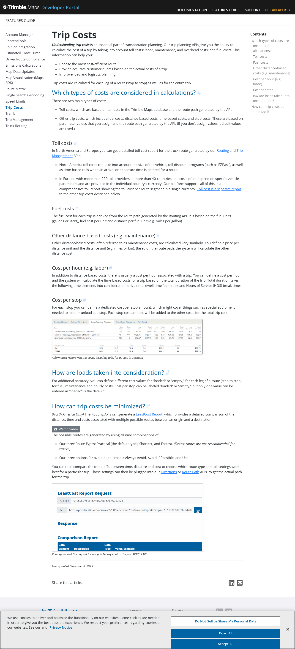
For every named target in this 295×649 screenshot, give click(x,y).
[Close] (288, 629)
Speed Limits (15, 101)
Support (252, 10)
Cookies (177, 610)
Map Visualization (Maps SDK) (24, 80)
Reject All (225, 633)
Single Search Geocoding (24, 95)
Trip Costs (14, 107)
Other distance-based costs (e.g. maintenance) (271, 70)
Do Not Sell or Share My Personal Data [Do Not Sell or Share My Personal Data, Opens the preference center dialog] (226, 621)
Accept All (225, 644)
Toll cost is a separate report (219, 189)
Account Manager (19, 34)
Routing (223, 150)
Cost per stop (263, 90)
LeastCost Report (149, 414)
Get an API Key (277, 10)
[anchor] (199, 93)
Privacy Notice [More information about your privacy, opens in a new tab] (60, 627)
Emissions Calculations (23, 65)
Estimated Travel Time (22, 53)
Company (135, 610)
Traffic (10, 113)
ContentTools (15, 40)
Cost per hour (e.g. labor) (267, 81)
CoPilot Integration (20, 47)
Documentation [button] (192, 10)
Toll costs (260, 56)
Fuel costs (260, 62)
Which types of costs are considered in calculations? (270, 45)
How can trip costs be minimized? (267, 109)
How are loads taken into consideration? (270, 98)
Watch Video (66, 429)
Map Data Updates (20, 71)
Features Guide (225, 10)
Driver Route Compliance (25, 59)
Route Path (190, 472)
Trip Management (19, 119)
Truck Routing (16, 125)
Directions (169, 472)
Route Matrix (15, 89)
